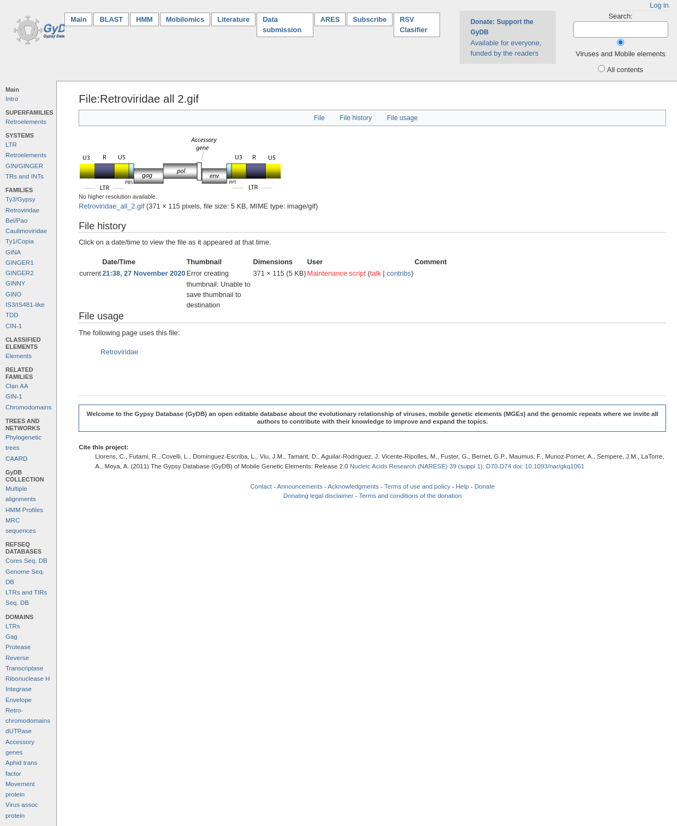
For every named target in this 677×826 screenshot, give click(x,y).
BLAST (111, 19)
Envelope (18, 700)
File (319, 118)
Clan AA (16, 386)
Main (81, 18)
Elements (18, 356)
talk (375, 273)
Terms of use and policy (417, 486)
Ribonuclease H (27, 678)
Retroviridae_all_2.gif (111, 206)
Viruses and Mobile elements (621, 54)
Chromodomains (28, 407)
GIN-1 (13, 396)
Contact (261, 486)
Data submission (282, 24)
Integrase (18, 689)
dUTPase (18, 731)
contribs (399, 273)
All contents (625, 70)
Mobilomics (185, 19)
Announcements (300, 486)
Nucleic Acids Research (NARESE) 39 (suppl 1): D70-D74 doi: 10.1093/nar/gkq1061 (467, 466)
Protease (18, 647)
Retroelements (25, 121)
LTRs (12, 626)
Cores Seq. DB (26, 560)
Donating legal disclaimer (318, 495)
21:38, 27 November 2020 (143, 273)
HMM (144, 19)
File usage (402, 118)
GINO (13, 294)
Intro (11, 99)
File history (356, 118)
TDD (12, 315)
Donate (484, 486)
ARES (330, 19)
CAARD (16, 458)
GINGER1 (19, 262)
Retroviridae (22, 210)
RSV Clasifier (413, 24)
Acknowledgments (353, 486)
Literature (233, 19)
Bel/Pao (16, 220)
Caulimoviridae (26, 231)
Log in (659, 5)
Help (462, 486)
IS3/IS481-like (25, 304)
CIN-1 (13, 326)
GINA (13, 252)
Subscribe (370, 19)
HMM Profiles (24, 510)
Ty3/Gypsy (20, 199)
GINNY (15, 283)
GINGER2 (19, 273)
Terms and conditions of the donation (410, 495)
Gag (11, 636)
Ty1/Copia (19, 241)
